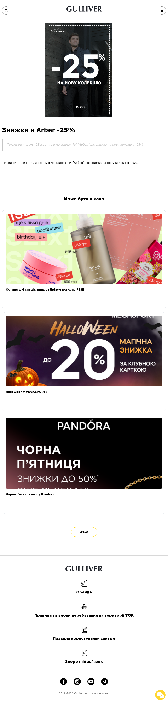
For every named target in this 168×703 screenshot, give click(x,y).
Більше (84, 532)
